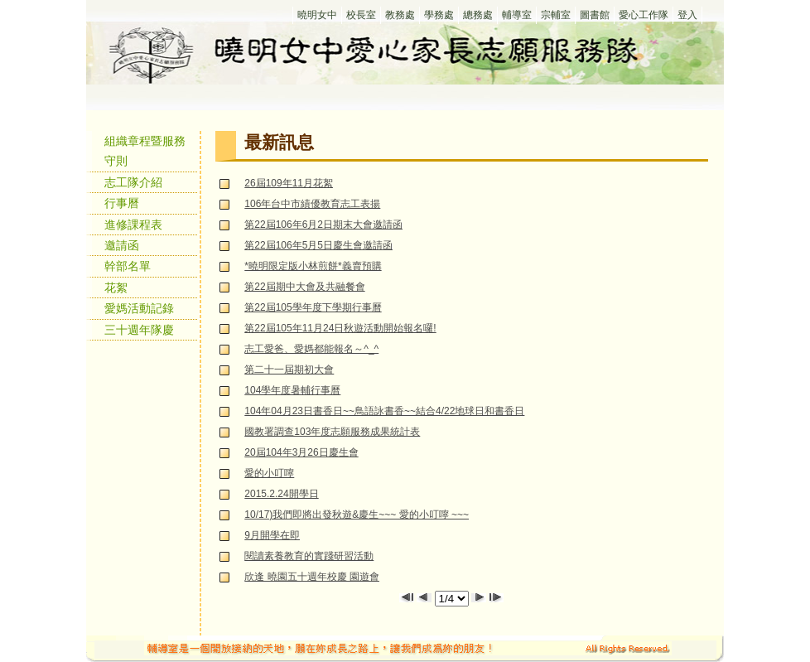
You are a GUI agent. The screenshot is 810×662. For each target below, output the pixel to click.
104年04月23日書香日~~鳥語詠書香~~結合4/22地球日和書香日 (384, 411)
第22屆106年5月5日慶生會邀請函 (318, 245)
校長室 (361, 15)
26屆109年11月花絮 (288, 183)
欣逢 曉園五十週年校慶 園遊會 (311, 576)
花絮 (116, 287)
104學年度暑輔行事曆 (292, 390)
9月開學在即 (272, 535)
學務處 (439, 15)
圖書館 (595, 15)
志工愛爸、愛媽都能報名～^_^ (311, 349)
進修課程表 (133, 224)
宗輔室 (556, 15)
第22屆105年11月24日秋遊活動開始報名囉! (340, 328)
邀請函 (121, 245)
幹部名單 (127, 266)
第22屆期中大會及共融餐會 (304, 286)
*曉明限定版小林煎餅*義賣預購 (312, 266)
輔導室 (517, 15)
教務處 (400, 15)
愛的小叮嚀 (269, 473)
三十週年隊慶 (139, 329)
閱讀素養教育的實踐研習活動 (309, 556)
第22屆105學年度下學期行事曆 (312, 307)
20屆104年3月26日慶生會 (301, 452)
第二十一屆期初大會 (289, 369)
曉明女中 (317, 15)
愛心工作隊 (643, 15)
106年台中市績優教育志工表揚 (312, 204)
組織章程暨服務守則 (145, 150)
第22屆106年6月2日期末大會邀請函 (323, 224)
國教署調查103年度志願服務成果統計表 (332, 431)
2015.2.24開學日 (281, 494)
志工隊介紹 (133, 182)
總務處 (478, 15)
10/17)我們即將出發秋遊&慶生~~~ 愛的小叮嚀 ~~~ (356, 514)
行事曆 (121, 203)
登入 (687, 15)
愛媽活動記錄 (139, 308)
